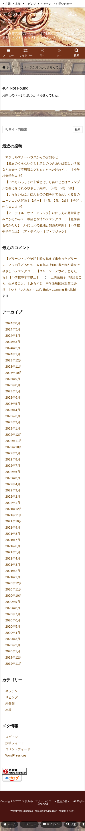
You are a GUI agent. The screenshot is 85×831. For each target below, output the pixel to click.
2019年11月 (13, 663)
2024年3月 (12, 342)
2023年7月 (12, 391)
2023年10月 (13, 372)
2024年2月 (12, 348)
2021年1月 (12, 577)
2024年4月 (12, 335)
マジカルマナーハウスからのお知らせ (31, 157)
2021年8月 (12, 533)
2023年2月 (12, 422)
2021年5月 (12, 552)
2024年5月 (12, 329)
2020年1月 (12, 651)
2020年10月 (13, 595)
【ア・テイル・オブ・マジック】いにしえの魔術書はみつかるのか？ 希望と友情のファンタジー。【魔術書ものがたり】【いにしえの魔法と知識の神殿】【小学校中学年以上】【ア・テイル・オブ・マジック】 (41, 222)
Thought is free (65, 811)
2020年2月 (12, 645)
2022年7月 (12, 465)
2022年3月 (12, 490)
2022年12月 (13, 434)
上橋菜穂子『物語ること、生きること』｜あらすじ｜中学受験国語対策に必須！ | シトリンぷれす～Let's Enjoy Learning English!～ (42, 283)
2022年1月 (12, 502)
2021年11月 (13, 515)
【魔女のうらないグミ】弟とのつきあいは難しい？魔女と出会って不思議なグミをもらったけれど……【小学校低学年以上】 (41, 170)
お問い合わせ (64, 3)
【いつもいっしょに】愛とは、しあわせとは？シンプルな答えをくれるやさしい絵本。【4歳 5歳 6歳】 (41, 185)
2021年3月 (12, 564)
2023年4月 (12, 410)
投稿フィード (14, 743)
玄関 (7, 3)
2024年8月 (12, 323)
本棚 (17, 3)
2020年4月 (12, 632)
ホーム (10, 67)
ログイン (11, 737)
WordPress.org (15, 755)
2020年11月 (13, 589)
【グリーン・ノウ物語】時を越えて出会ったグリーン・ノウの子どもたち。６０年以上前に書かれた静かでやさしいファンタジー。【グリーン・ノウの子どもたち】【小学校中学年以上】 (41, 268)
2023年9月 (12, 379)
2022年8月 (12, 459)
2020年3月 (12, 639)
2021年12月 (13, 509)
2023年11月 (13, 366)
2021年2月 (12, 571)
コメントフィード (17, 749)
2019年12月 (13, 657)
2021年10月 (13, 521)
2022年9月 (12, 453)
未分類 (10, 703)
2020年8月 (12, 608)
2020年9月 (12, 602)
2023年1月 (12, 428)
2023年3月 (12, 416)
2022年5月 (12, 478)
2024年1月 (12, 354)
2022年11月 (13, 441)
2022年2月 (12, 496)
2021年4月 (12, 558)
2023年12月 (13, 360)
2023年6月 (12, 397)
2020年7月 (12, 614)
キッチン (46, 3)
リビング (30, 3)
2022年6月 (12, 472)
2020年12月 (13, 583)
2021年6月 (12, 546)
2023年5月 (12, 403)
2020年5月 (12, 626)
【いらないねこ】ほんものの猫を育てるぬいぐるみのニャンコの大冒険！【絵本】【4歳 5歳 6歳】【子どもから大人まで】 (42, 200)
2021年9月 (12, 527)
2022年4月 (12, 484)
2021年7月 (12, 540)
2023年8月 (12, 385)
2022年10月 (13, 447)
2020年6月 (12, 620)
